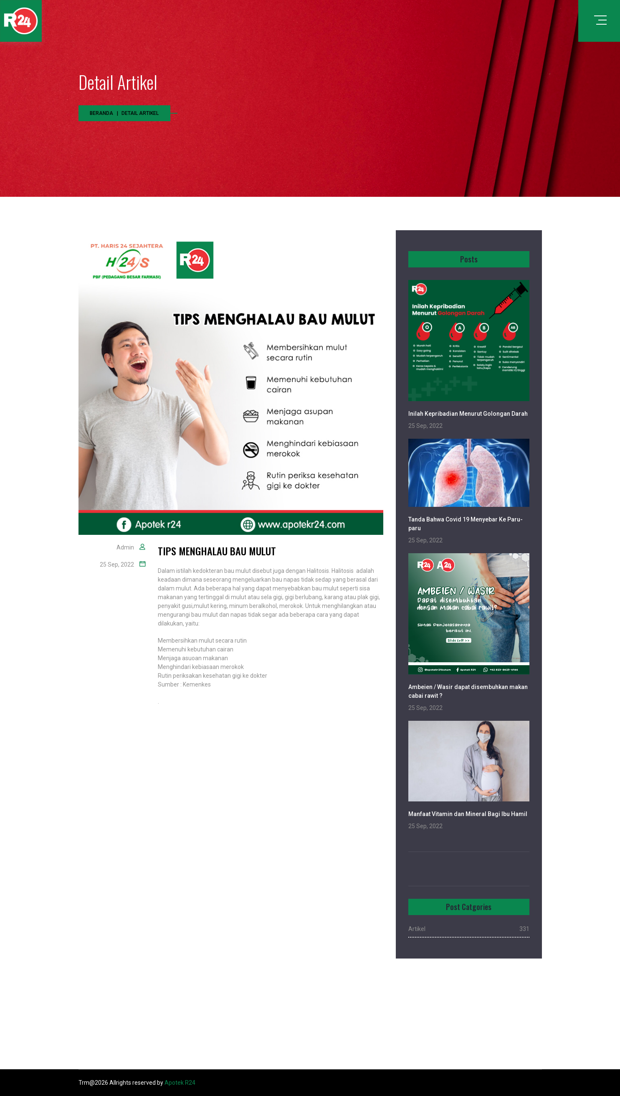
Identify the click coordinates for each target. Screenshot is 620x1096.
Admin (125, 547)
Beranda (101, 113)
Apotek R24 (179, 1082)
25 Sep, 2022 (117, 564)
